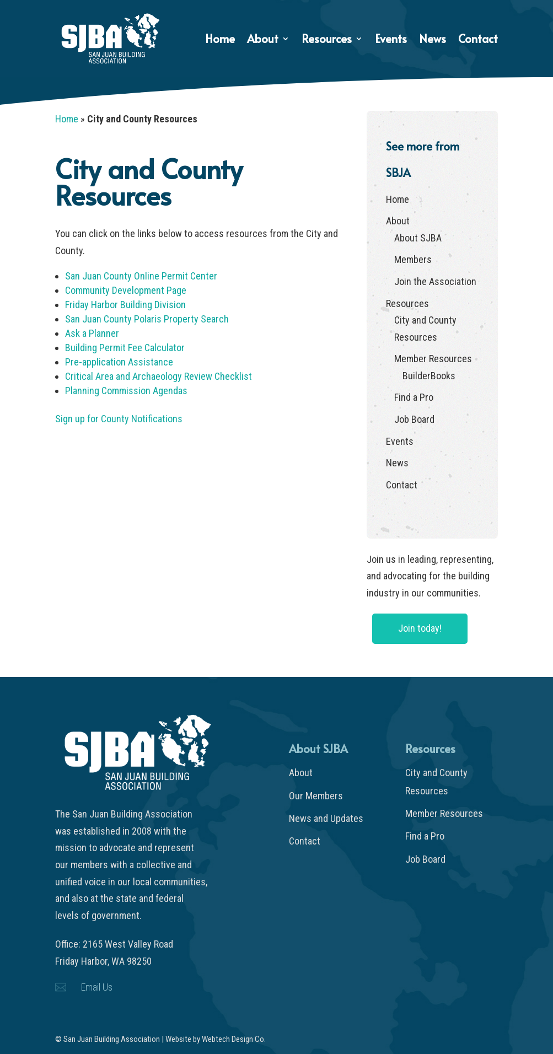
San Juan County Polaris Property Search (147, 319)
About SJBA (418, 238)
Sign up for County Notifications (118, 418)
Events (391, 40)
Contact (478, 40)
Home (220, 40)
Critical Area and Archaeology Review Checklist (158, 376)
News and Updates (326, 818)
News (432, 40)
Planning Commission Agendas (126, 390)
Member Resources (433, 358)
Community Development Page (125, 290)
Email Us (96, 987)
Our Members (316, 796)
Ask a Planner (92, 333)
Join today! (420, 628)
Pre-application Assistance (119, 362)
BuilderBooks (428, 375)
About (262, 40)
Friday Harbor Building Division (125, 304)
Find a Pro (413, 397)
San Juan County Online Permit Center (141, 276)
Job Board (414, 419)
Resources (327, 40)
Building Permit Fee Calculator (125, 347)
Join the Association (435, 281)
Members (413, 259)
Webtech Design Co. (234, 1039)
